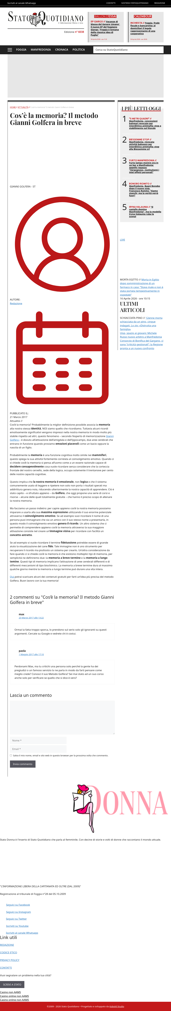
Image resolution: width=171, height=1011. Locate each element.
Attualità (23, 107)
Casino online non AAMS (14, 996)
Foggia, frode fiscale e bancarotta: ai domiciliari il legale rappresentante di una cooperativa (145, 28)
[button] (10, 49)
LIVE (122, 239)
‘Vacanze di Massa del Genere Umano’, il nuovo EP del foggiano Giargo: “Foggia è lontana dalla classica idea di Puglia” (105, 28)
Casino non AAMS (10, 992)
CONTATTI (110, 3)
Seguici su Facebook (18, 904)
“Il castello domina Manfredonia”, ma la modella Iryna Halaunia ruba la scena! (145, 211)
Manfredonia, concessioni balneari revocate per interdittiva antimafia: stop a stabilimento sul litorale (145, 124)
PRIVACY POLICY (9, 960)
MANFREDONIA (41, 49)
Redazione (16, 303)
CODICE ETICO (8, 952)
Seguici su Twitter (16, 918)
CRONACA (61, 49)
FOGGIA (21, 49)
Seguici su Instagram (18, 912)
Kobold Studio (116, 1006)
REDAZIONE (159, 3)
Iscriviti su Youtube (17, 926)
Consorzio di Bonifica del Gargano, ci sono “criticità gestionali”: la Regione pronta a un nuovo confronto (141, 344)
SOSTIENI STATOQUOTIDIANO (134, 3)
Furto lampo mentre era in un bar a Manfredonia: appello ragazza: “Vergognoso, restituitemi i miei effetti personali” (144, 167)
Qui (12, 576)
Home (13, 107)
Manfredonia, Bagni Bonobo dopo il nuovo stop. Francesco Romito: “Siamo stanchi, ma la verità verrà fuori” (144, 190)
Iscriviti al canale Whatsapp (22, 933)
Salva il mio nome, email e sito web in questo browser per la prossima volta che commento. (60, 755)
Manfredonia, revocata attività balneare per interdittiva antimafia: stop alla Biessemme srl (144, 145)
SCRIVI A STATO (12, 984)
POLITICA (79, 49)
